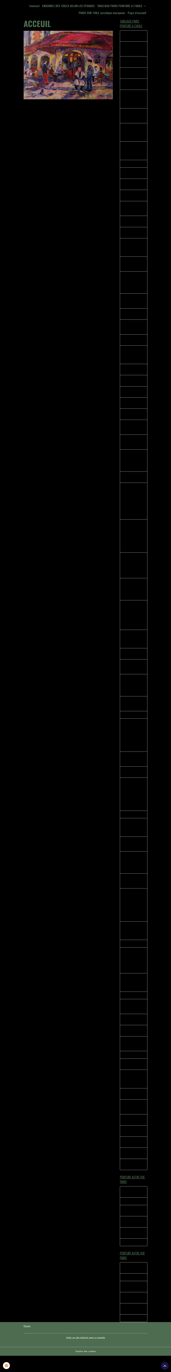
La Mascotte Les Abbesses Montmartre (131, 116)
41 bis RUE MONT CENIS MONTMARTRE (132, 267)
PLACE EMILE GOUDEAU (129, 197)
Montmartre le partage (130, 1145)
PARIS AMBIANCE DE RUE (132, 186)
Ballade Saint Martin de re (133, 1248)
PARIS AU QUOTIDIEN (129, 1156)
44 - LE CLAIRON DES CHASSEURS (132, 374)
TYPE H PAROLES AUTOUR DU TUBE (133, 1226)
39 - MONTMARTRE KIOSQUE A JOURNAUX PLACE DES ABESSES (133, 133)
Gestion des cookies (85, 1368)
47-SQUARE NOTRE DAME (133, 408)
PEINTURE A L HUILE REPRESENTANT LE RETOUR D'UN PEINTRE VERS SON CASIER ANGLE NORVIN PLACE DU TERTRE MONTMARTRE (133, 507)
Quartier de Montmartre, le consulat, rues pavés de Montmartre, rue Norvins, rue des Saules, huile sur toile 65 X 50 (131, 916)
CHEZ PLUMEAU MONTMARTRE (131, 62)
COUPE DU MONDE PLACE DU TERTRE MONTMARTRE (133, 1121)
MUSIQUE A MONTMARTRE (130, 1168)
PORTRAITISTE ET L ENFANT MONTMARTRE (133, 330)
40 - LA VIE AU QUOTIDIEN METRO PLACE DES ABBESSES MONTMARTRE (133, 286)
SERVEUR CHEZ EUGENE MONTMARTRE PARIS (131, 250)
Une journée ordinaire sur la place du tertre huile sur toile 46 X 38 (133, 995)
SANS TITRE (129, 1068)
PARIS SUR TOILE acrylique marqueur (102, 13)
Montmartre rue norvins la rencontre (133, 1179)
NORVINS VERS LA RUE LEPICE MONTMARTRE (132, 432)
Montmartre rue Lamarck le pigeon (132, 85)
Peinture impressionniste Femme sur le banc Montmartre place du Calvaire (133, 596)
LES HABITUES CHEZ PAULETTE (131, 1078)
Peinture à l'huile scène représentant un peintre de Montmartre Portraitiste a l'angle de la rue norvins (133, 572)
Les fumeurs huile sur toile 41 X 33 (132, 483)
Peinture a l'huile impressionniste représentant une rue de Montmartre (133, 647)
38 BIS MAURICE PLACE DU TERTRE (133, 224)
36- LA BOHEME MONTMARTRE (131, 344)
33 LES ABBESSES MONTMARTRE (132, 73)
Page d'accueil (137, 13)
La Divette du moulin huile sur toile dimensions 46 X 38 (133, 100)
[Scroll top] (165, 1366)
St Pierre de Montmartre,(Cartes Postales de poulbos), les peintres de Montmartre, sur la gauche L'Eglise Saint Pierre (133, 744)
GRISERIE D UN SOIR (133, 1008)
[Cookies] (6, 1365)
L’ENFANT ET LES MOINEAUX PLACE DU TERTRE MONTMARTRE (132, 152)
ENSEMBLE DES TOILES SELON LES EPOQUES (68, 6)
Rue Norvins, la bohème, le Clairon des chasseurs (133, 712)
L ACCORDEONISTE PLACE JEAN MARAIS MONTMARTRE (133, 1092)
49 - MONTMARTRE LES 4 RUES (133, 419)
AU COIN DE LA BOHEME (131, 782)
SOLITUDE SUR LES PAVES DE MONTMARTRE (133, 447)
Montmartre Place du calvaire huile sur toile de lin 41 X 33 (133, 892)
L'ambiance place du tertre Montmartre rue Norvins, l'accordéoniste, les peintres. (133, 973)
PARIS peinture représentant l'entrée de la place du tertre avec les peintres (133, 466)
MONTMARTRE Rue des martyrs (133, 385)
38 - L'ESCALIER (131, 165)
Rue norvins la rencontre (130, 36)
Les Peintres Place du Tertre (132, 662)
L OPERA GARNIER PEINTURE (132, 1044)
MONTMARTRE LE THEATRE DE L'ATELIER (132, 210)
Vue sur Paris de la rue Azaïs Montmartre (133, 675)
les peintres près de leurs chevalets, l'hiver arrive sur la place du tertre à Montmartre (133, 873)
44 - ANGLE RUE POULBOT (131, 396)
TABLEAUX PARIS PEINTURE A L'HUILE (120, 6)
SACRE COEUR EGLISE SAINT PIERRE (130, 1019)
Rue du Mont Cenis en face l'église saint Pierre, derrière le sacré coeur (133, 838)
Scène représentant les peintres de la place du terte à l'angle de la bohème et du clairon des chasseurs (133, 623)
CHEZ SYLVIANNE (132, 956)
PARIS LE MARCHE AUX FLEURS (132, 175)
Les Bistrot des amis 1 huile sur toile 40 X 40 (131, 768)
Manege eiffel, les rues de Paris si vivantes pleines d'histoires (132, 942)
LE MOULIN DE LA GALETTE (132, 1108)
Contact (34, 6)
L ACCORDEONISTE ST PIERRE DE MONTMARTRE (133, 1057)
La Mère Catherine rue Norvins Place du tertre (132, 854)
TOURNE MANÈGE (132, 1258)
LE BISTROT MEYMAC (129, 1207)
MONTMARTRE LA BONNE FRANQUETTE (132, 49)
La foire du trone (132, 1216)
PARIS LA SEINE (131, 724)
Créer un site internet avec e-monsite (85, 1354)
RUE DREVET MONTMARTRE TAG (133, 317)
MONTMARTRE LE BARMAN (132, 1134)
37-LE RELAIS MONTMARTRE (130, 235)
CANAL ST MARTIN (133, 825)
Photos (27, 1342)
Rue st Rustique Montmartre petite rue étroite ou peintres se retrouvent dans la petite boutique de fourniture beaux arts (132, 804)
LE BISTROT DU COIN (131, 1032)
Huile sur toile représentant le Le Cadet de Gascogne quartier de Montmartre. (133, 694)
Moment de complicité (129, 1237)
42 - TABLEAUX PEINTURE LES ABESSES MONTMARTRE (131, 359)
